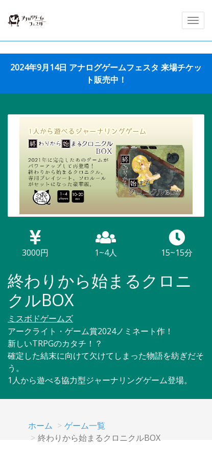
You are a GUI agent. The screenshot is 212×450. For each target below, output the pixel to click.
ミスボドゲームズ (40, 318)
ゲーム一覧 (84, 425)
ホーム (40, 425)
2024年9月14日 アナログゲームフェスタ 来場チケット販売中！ (106, 73)
